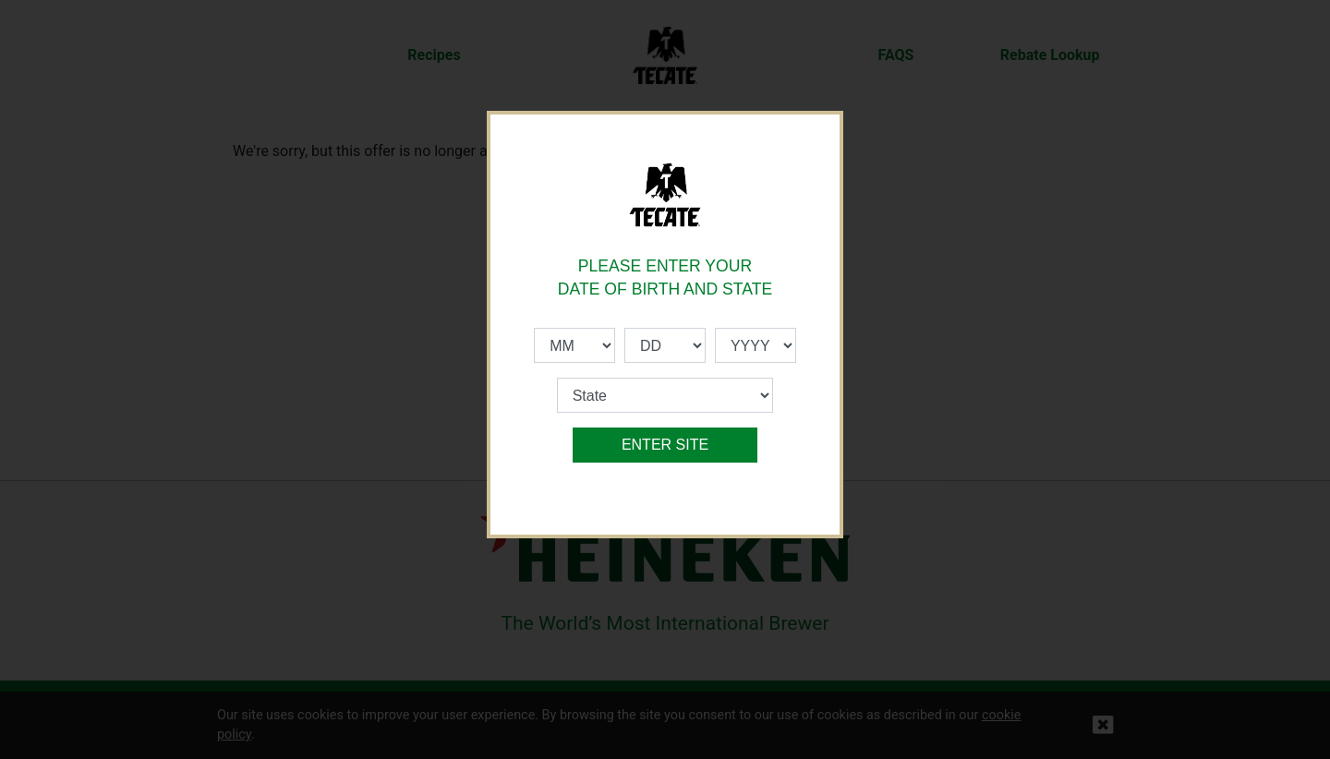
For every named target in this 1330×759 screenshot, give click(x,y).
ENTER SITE (665, 444)
